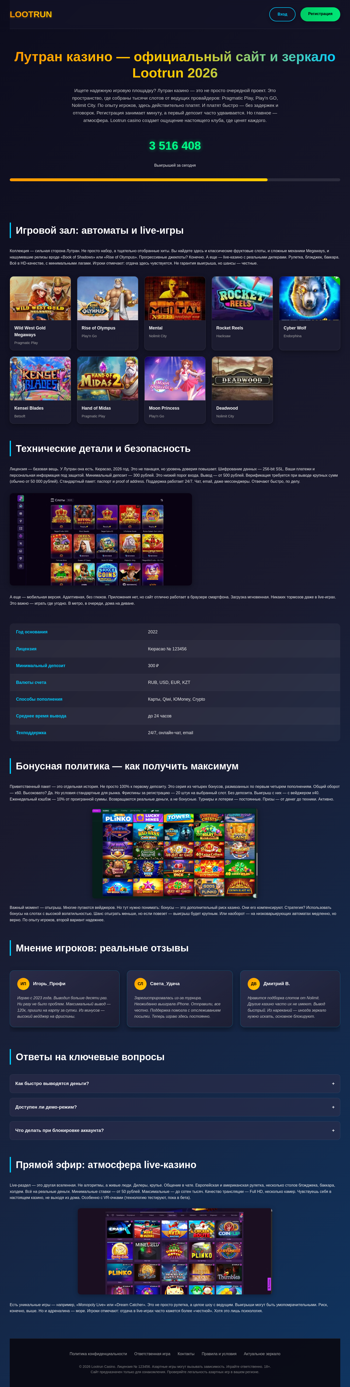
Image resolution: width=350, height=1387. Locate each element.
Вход (282, 14)
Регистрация (320, 14)
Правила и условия (219, 1354)
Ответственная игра (152, 1354)
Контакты (186, 1354)
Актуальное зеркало (262, 1354)
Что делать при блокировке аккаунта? (175, 1130)
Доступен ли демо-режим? (175, 1107)
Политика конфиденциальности (98, 1354)
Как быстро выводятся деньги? (175, 1083)
